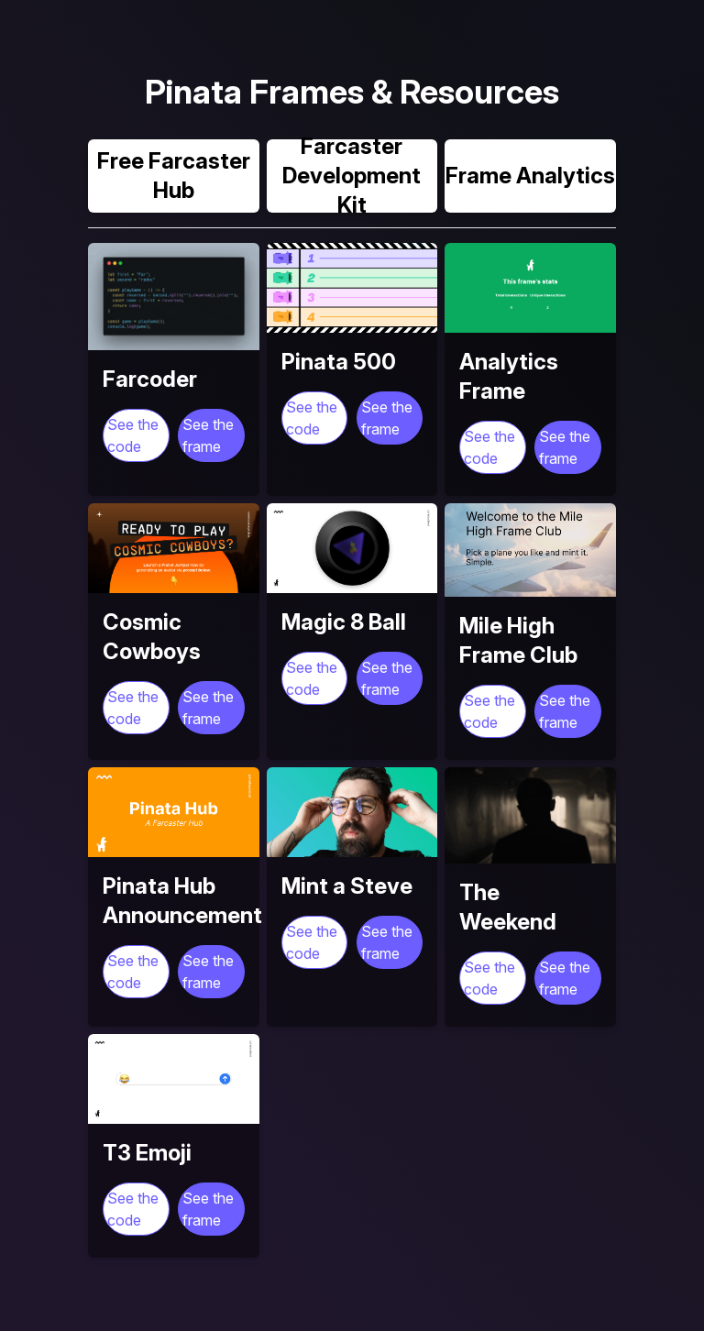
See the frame (208, 435)
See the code (133, 435)
